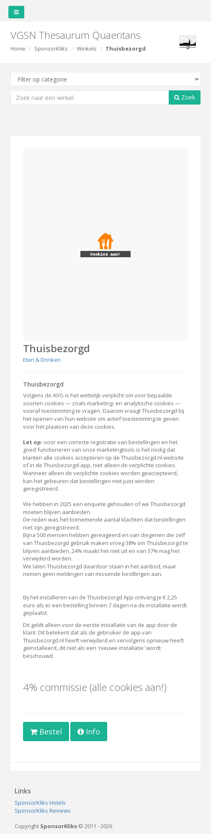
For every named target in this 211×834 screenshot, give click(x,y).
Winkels (87, 48)
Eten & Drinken (42, 359)
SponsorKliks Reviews (43, 810)
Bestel (46, 732)
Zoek (184, 97)
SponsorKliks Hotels (40, 802)
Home (18, 48)
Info (88, 732)
